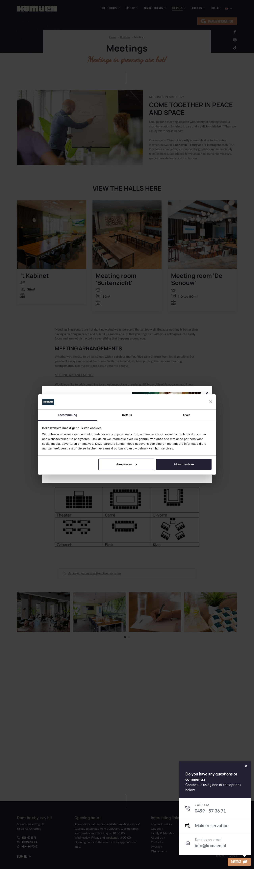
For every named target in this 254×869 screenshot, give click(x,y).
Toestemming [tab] (67, 415)
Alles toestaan (184, 464)
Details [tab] (127, 415)
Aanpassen (126, 464)
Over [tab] (186, 415)
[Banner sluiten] (210, 402)
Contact (239, 861)
